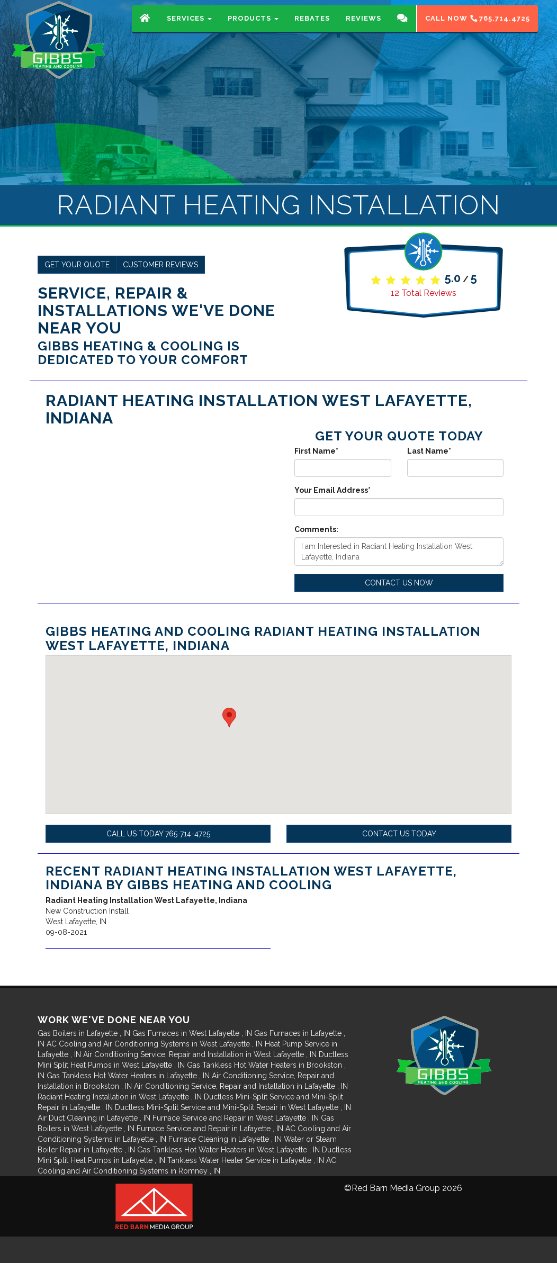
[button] (229, 717)
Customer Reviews (160, 264)
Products (253, 29)
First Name (316, 451)
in (85, 1033)
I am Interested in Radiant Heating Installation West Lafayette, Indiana (399, 551)
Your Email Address (332, 490)
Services (189, 29)
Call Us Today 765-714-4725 (158, 833)
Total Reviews (423, 293)
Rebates (312, 29)
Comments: (316, 529)
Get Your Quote (77, 264)
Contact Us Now (399, 583)
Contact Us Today (399, 833)
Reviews (363, 29)
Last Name (429, 451)
